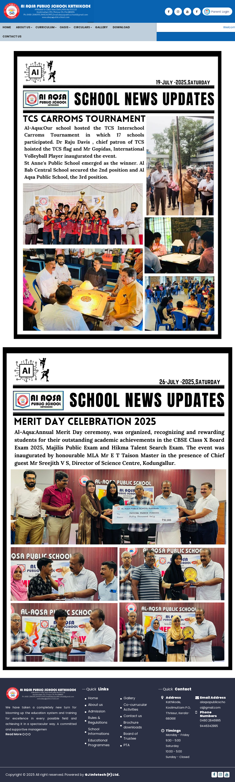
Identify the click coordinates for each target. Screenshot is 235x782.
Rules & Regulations (97, 720)
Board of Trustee (131, 736)
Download (121, 27)
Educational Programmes (99, 742)
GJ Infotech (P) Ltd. (102, 774)
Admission (96, 711)
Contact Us (12, 36)
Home (7, 27)
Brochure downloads (133, 725)
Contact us (133, 716)
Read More (18, 734)
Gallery (101, 27)
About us (95, 704)
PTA (127, 745)
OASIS (64, 27)
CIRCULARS (82, 27)
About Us (23, 27)
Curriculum (45, 27)
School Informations (98, 731)
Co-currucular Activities (135, 707)
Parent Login (216, 11)
